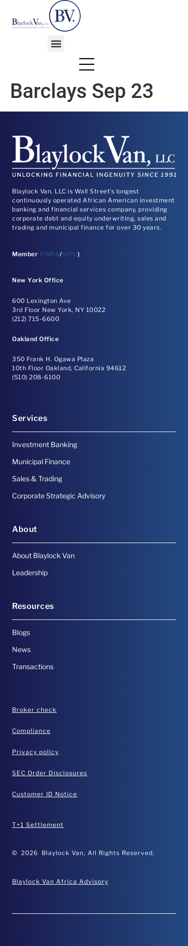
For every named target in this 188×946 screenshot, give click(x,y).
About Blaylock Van (43, 555)
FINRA (50, 254)
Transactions (33, 666)
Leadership (30, 572)
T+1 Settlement (38, 824)
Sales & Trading (37, 478)
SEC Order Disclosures (49, 773)
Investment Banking (44, 444)
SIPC (70, 254)
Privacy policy (35, 752)
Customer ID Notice (44, 794)
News (21, 649)
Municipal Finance (41, 461)
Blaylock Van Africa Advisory (60, 881)
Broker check (34, 709)
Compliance (31, 730)
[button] (56, 43)
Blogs (21, 632)
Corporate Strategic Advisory (58, 495)
